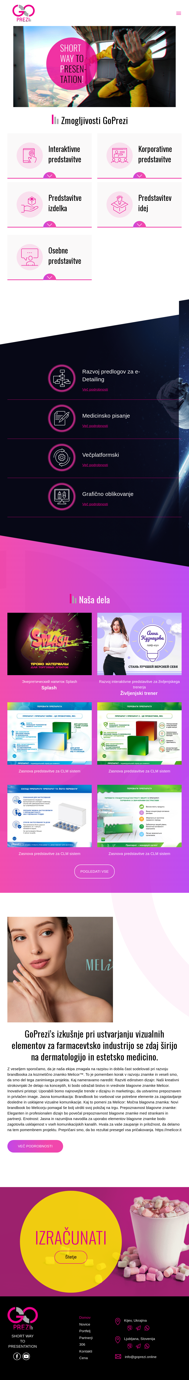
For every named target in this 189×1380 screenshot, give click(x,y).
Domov (85, 1317)
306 (82, 1344)
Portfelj (85, 1331)
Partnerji (86, 1338)
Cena (83, 1358)
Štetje (71, 1257)
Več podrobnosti (95, 389)
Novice (84, 1324)
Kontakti (85, 1351)
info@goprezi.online (141, 1357)
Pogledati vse (94, 871)
